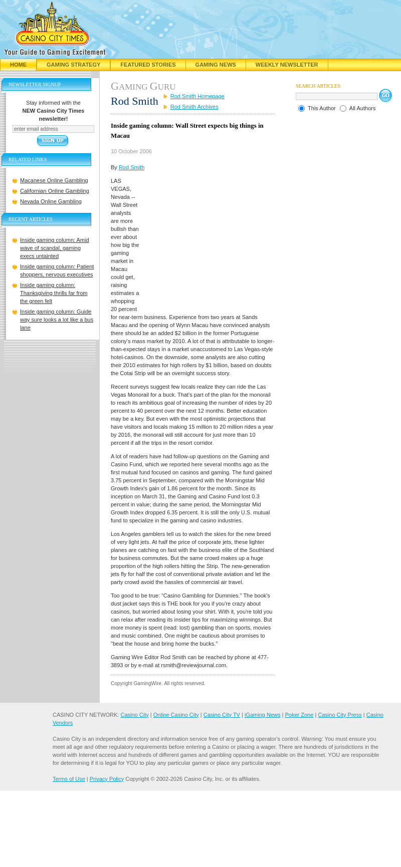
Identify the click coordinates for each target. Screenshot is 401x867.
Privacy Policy (107, 779)
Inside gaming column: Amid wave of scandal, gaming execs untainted (54, 248)
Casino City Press (339, 715)
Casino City (134, 715)
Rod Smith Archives (194, 107)
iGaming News (263, 715)
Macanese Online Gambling (54, 180)
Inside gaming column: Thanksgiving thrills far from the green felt (54, 293)
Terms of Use (69, 779)
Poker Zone (299, 715)
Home (18, 65)
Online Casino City (176, 715)
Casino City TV (222, 715)
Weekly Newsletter (287, 65)
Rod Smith (131, 167)
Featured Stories (147, 65)
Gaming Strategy (73, 65)
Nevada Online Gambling (51, 201)
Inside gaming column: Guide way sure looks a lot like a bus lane (56, 320)
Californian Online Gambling (54, 191)
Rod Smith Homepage (197, 96)
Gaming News (215, 65)
